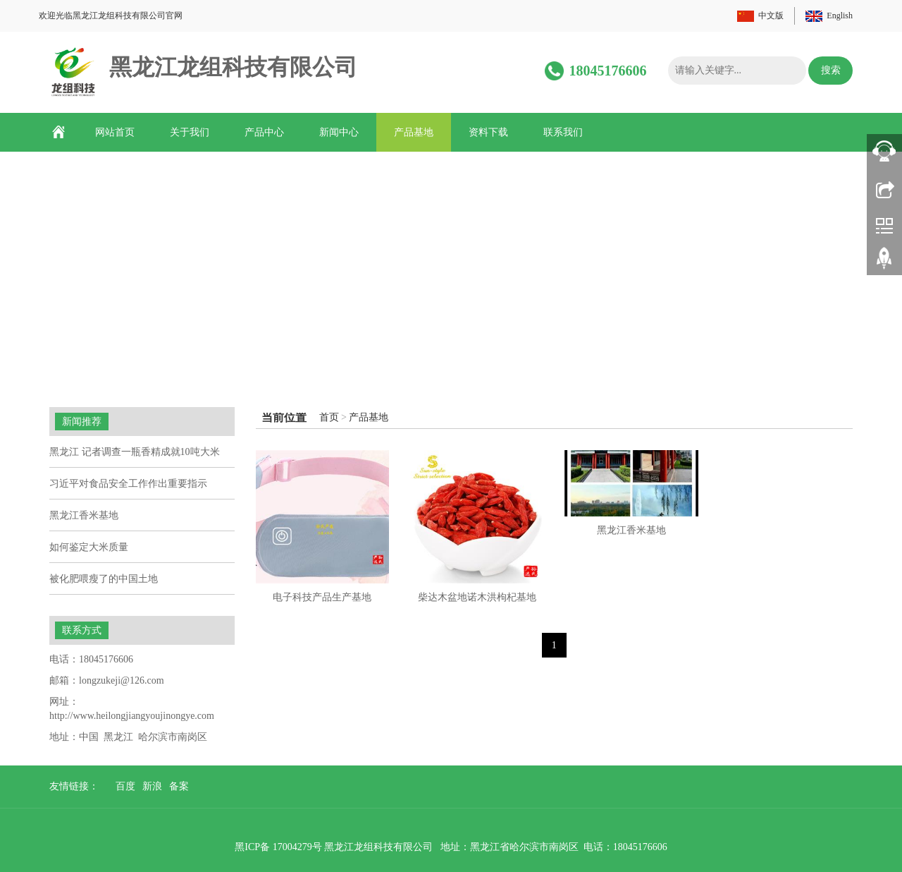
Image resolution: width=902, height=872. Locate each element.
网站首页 (115, 132)
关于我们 (189, 132)
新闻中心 (339, 132)
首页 (329, 417)
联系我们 (563, 132)
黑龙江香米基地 (631, 530)
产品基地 (413, 132)
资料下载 (488, 132)
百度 (125, 786)
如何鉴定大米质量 (88, 547)
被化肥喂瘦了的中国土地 (103, 579)
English (840, 15)
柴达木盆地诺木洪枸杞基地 (477, 597)
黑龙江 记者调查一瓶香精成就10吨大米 (134, 452)
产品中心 (264, 132)
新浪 (152, 786)
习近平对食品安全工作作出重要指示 (128, 483)
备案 (179, 786)
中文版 (771, 15)
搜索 (831, 70)
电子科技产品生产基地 (322, 597)
